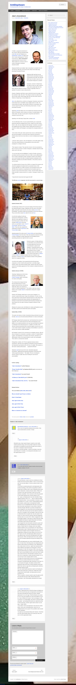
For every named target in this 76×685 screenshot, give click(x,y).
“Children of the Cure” (52, 31)
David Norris (23, 228)
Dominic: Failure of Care (52, 28)
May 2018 (50, 96)
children (41, 253)
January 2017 (50, 114)
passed (18, 180)
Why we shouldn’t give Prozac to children (21, 393)
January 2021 (50, 65)
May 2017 (50, 110)
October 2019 (50, 79)
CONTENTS (17, 10)
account (36, 209)
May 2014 (50, 149)
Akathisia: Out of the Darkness (53, 42)
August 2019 (50, 80)
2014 (22, 390)
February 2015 (50, 139)
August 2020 (50, 68)
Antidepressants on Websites (53, 33)
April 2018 (50, 98)
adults (17, 255)
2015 (24, 390)
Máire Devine (19, 222)
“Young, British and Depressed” (53, 57)
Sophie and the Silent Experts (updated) (55, 26)
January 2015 (50, 140)
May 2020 (50, 70)
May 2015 (50, 136)
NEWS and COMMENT (43, 10)
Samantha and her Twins (52, 23)
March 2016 (50, 126)
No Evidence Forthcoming (52, 35)
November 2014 (51, 141)
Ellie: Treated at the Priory (52, 22)
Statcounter (2, 684)
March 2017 (50, 113)
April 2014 (50, 150)
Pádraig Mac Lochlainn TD (17, 55)
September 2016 (51, 119)
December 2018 (51, 90)
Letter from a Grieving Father (53, 58)
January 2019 (50, 89)
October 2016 (50, 118)
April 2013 (50, 165)
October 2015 (50, 131)
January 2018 (50, 101)
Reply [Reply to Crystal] (13, 582)
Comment (15, 631)
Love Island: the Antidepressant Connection (55, 27)
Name (14, 647)
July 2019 (50, 81)
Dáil (15, 54)
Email (14, 652)
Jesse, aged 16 (51, 51)
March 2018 (50, 99)
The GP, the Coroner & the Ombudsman (55, 55)
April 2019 (50, 85)
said (17, 110)
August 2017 (50, 106)
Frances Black (15, 230)
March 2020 (50, 73)
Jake (13, 101)
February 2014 (50, 152)
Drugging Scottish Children (53, 50)
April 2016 (50, 125)
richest (22, 256)
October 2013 (50, 157)
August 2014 (50, 145)
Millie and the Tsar (51, 48)
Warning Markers (51, 52)
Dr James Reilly (29, 233)
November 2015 (51, 130)
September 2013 (51, 159)
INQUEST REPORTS (26, 10)
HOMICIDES (34, 10)
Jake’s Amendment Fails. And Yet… (20, 380)
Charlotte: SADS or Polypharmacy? (54, 36)
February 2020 (50, 74)
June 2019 (50, 83)
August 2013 (50, 160)
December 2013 (51, 155)
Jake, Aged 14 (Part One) (17, 400)
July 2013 (50, 161)
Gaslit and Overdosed (52, 30)
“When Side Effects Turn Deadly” (54, 53)
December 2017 (51, 103)
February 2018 (50, 100)
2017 (30, 390)
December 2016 (51, 115)
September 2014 (51, 144)
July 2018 (50, 95)
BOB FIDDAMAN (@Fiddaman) (23, 426)
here (24, 212)
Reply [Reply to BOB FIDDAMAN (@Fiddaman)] (13, 433)
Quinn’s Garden (51, 56)
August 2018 (50, 94)
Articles (21, 416)
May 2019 (50, 84)
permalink (32, 416)
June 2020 (50, 69)
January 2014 (50, 154)
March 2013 (50, 166)
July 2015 (50, 134)
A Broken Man (50, 38)
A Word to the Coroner (52, 47)
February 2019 (50, 88)
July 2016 (50, 121)
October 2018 (50, 93)
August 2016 (50, 120)
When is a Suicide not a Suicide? (19, 410)
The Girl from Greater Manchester (54, 37)
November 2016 (51, 116)
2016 (27, 390)
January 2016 (50, 129)
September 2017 (51, 105)
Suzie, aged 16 (51, 41)
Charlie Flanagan (15, 234)
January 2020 (50, 75)
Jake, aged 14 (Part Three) (18, 407)
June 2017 (50, 109)
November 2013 (51, 156)
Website (14, 657)
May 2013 (50, 164)
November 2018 (51, 91)
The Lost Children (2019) (52, 40)
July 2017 (50, 108)
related (22, 289)
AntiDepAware (17, 5)
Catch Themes (63, 679)
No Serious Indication (52, 43)
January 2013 (50, 169)
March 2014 (50, 151)
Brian (24, 416)
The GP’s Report (51, 45)
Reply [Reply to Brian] (13, 471)
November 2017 (51, 104)
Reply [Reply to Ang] (15, 456)
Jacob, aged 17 (51, 46)
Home (12, 10)
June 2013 (50, 162)
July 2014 (50, 146)
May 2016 (50, 124)
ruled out (17, 316)
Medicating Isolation (51, 32)
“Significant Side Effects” (52, 25)
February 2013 (50, 167)
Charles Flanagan (15, 277)
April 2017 (50, 111)
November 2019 (51, 78)
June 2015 (50, 135)
